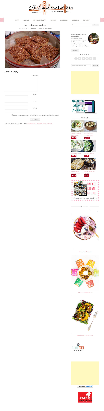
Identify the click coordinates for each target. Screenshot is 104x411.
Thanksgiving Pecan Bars (44, 28)
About (17, 20)
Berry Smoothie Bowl (85, 252)
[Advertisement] (85, 82)
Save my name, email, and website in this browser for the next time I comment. (36, 115)
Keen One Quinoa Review (85, 292)
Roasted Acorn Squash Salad (85, 335)
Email (35, 101)
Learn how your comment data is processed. (40, 123)
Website (35, 108)
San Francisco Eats (39, 20)
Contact (86, 20)
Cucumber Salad (76, 153)
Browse (26, 20)
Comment (35, 75)
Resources (75, 20)
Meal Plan (64, 20)
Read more (75, 50)
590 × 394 (33, 28)
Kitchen (53, 20)
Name (35, 94)
